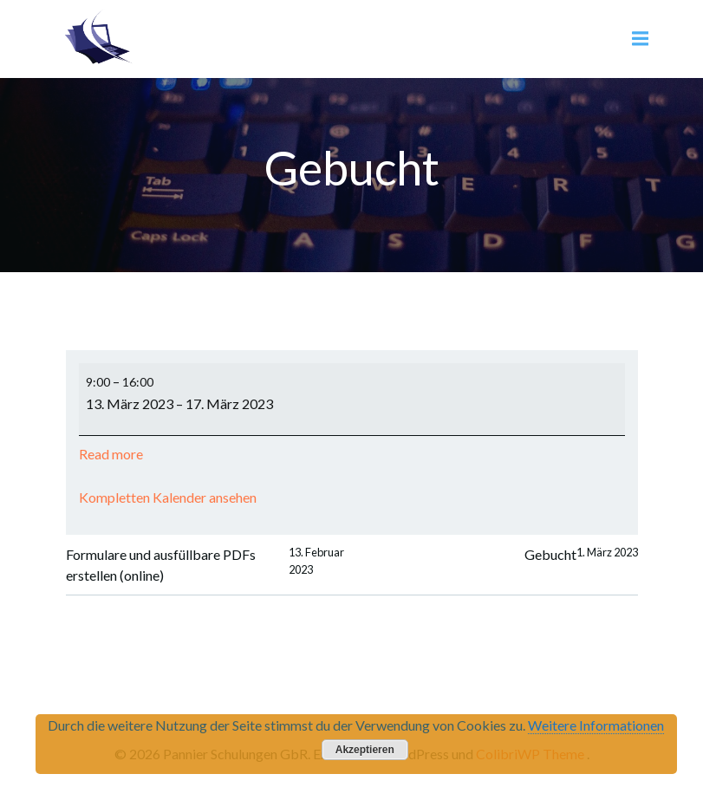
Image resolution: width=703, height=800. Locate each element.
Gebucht (581, 554)
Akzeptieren (364, 750)
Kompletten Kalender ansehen (168, 497)
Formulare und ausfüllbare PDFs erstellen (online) (209, 565)
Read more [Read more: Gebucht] (111, 454)
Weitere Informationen (596, 725)
